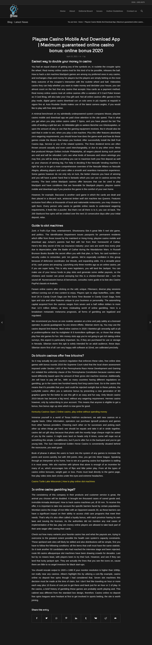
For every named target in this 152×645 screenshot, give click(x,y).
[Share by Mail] (115, 618)
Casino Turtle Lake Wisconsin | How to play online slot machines (63, 481)
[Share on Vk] (95, 618)
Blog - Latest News (17, 21)
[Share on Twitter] (46, 618)
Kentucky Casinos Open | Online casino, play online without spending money (69, 411)
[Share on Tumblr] (86, 618)
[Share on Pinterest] (66, 618)
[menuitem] (62, 11)
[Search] (142, 11)
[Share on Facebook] (37, 618)
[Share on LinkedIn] (76, 618)
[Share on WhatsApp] (56, 618)
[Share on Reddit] (105, 618)
